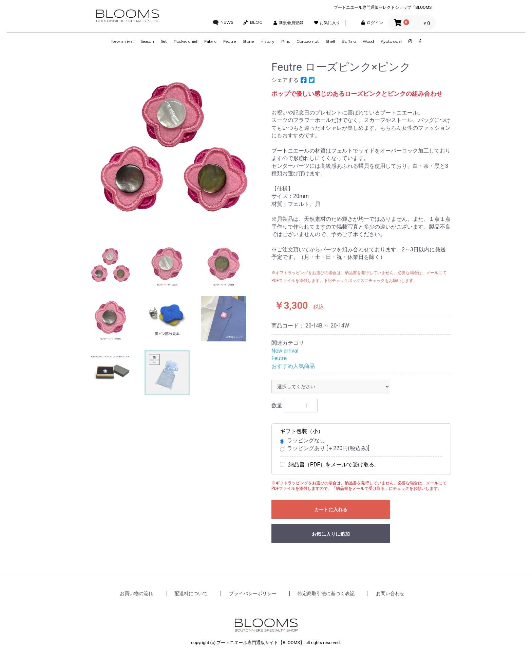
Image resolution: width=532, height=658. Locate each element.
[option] (173, 146)
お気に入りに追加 (331, 534)
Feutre (229, 41)
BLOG (253, 22)
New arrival (122, 41)
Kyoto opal (391, 41)
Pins (285, 41)
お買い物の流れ (136, 593)
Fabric (210, 41)
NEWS (223, 22)
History (267, 41)
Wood (368, 41)
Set (164, 41)
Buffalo (349, 41)
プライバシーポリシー (253, 593)
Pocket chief (185, 41)
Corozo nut (308, 41)
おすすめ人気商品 (293, 366)
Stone (248, 41)
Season (147, 41)
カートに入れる (330, 509)
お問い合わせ (390, 593)
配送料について (191, 593)
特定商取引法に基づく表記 (326, 593)
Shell (330, 41)
